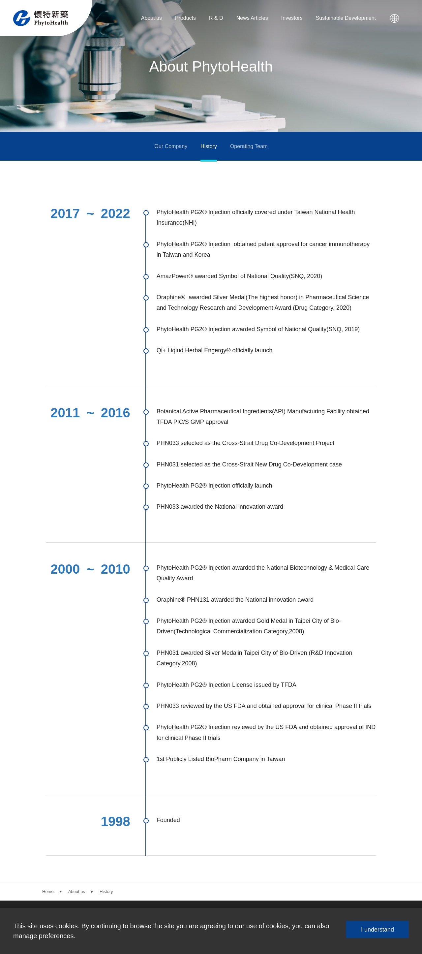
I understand (377, 929)
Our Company (171, 146)
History (208, 146)
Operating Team (249, 146)
